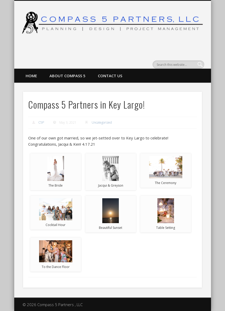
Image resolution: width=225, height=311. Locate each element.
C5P (41, 122)
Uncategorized (102, 122)
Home (31, 75)
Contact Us (110, 75)
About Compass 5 (67, 75)
